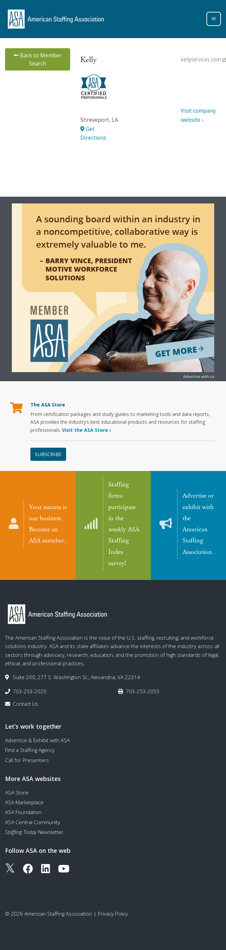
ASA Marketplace (24, 802)
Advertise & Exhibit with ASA (37, 739)
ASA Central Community (32, 821)
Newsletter (34, 831)
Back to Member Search (38, 59)
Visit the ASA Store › (86, 430)
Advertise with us (198, 376)
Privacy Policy (113, 913)
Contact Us (25, 703)
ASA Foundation (23, 811)
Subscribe (48, 454)
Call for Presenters (27, 759)
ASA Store (16, 792)
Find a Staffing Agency (30, 749)
